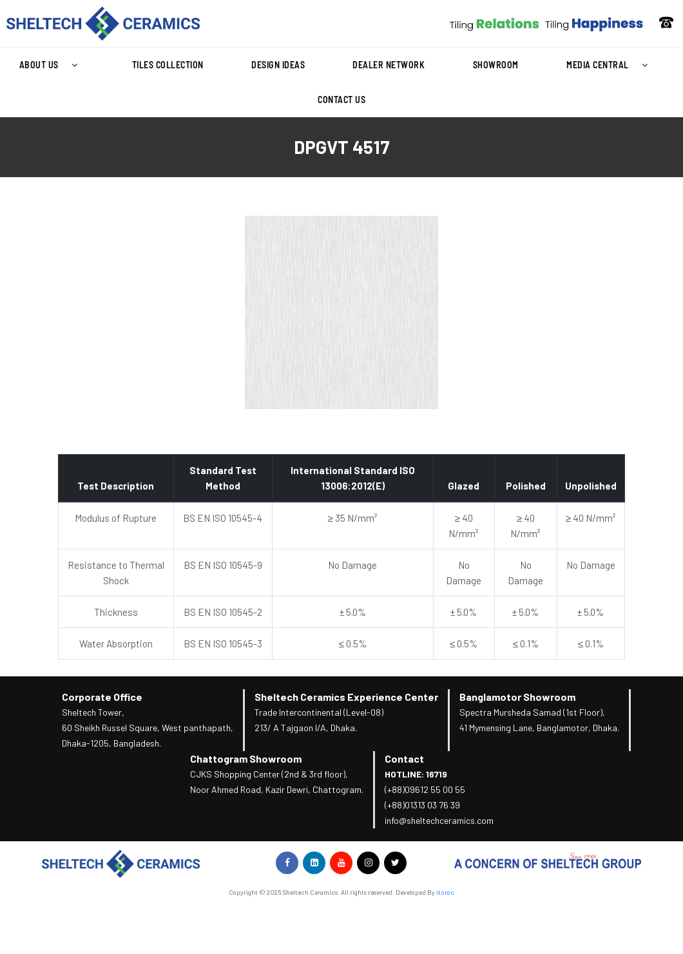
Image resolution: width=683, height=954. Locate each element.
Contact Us (341, 99)
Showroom (496, 64)
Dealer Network (388, 64)
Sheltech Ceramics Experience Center (346, 697)
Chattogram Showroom (246, 758)
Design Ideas (278, 64)
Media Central (610, 65)
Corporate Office (102, 697)
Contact (404, 758)
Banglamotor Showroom (517, 697)
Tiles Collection (168, 64)
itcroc (445, 892)
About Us (51, 65)
